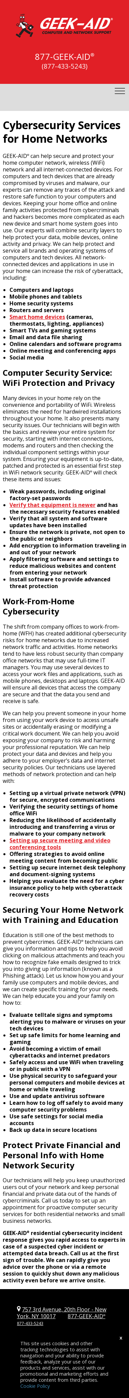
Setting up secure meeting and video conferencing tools (59, 844)
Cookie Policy (35, 1386)
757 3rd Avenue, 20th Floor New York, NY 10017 (61, 1313)
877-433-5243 (30, 1323)
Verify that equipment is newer (52, 505)
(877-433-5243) (64, 66)
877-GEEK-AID (62, 57)
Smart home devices (37, 317)
